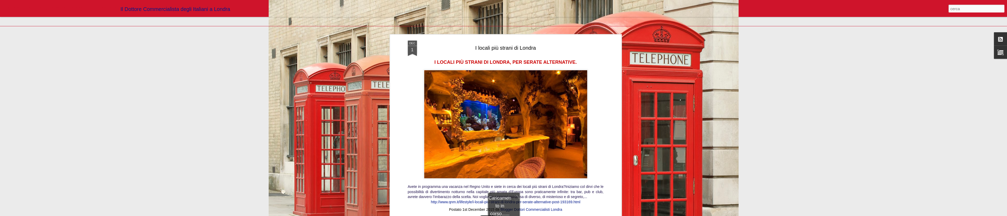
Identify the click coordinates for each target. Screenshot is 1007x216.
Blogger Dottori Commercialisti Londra (531, 127)
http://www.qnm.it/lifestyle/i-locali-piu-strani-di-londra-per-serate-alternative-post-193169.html (505, 120)
